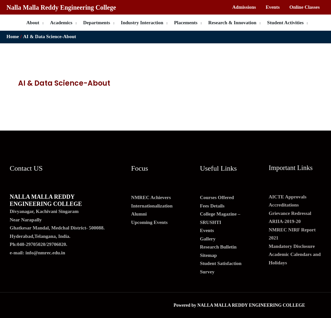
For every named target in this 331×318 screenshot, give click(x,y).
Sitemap (208, 255)
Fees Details (212, 205)
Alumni (139, 214)
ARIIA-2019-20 (285, 221)
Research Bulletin (218, 246)
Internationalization (152, 205)
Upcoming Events (149, 222)
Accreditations (284, 204)
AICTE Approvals (287, 196)
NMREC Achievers (151, 197)
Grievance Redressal (290, 213)
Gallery (207, 238)
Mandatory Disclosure (292, 246)
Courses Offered (217, 197)
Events (207, 230)
